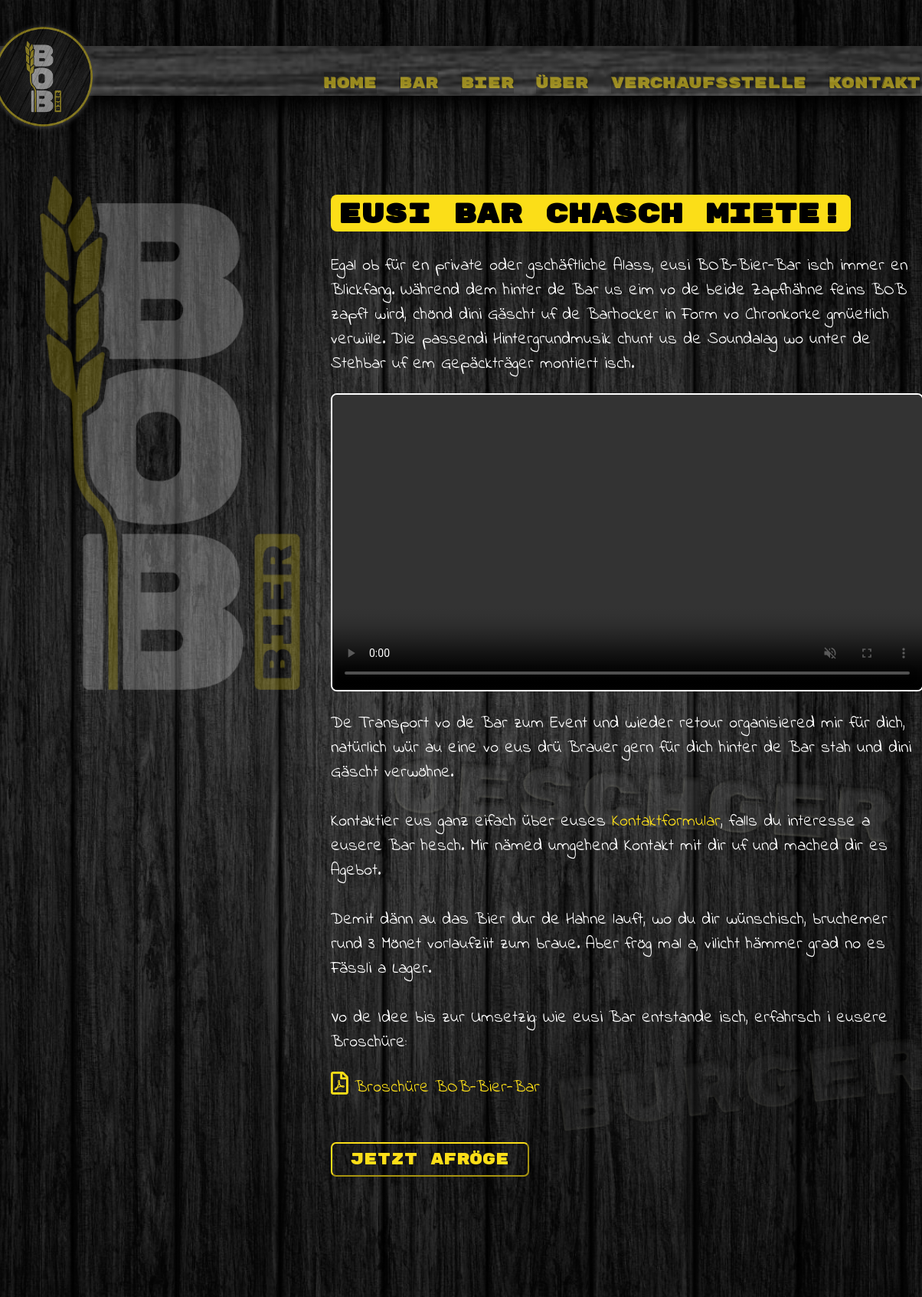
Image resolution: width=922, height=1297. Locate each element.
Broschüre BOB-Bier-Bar (435, 1087)
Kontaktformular (666, 821)
